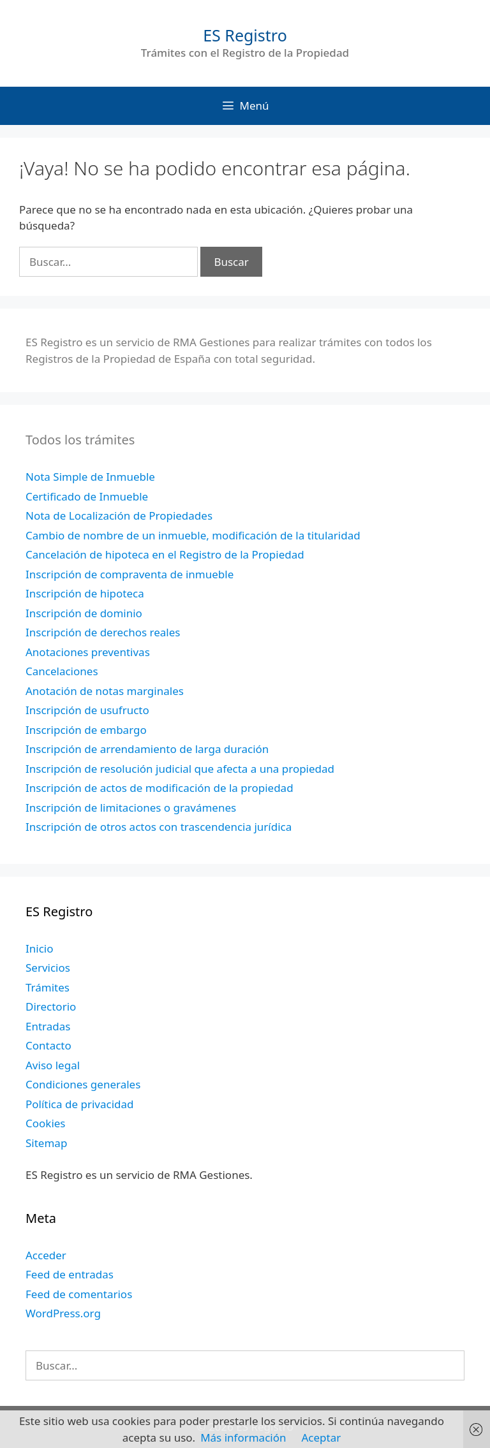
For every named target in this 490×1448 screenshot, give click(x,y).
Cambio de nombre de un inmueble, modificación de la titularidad (193, 535)
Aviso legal (53, 1065)
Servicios (48, 967)
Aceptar (321, 1437)
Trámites (48, 987)
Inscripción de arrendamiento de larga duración (147, 749)
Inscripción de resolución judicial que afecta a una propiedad (180, 768)
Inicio (40, 948)
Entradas (48, 1026)
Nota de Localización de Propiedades (119, 515)
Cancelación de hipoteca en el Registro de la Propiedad (165, 554)
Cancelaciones (62, 671)
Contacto (48, 1045)
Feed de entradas (70, 1274)
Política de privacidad (79, 1104)
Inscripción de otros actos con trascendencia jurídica (159, 826)
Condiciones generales (83, 1084)
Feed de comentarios (79, 1294)
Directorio (51, 1006)
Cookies (46, 1123)
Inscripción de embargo (86, 729)
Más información (243, 1437)
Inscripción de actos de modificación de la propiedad (159, 787)
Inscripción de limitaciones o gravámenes (131, 807)
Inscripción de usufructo (87, 710)
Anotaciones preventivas (88, 652)
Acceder (46, 1255)
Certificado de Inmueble (87, 496)
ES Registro (245, 35)
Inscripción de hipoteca (85, 593)
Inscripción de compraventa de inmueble (130, 574)
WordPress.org (63, 1313)
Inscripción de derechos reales (103, 632)
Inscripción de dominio (84, 613)
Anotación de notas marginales (105, 691)
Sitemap (46, 1143)
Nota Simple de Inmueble (90, 476)
